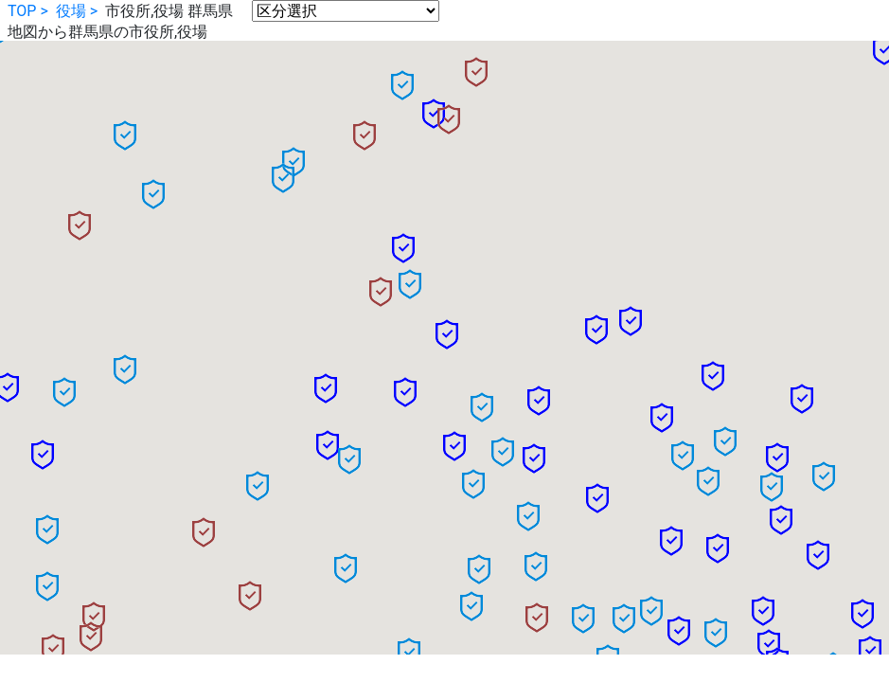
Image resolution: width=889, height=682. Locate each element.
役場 (71, 11)
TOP (22, 11)
